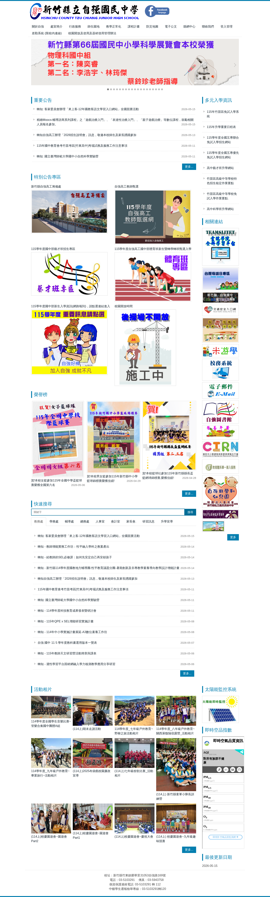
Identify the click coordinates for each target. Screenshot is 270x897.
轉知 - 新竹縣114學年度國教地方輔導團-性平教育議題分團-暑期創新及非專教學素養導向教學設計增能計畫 (108, 568)
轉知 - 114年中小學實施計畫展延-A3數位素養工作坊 (72, 632)
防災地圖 (152, 26)
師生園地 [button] (94, 26)
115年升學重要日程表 (221, 127)
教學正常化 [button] (113, 26)
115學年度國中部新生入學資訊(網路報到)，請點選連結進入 (70, 306)
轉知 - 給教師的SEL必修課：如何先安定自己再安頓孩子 (75, 557)
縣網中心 (189, 26)
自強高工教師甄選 (127, 186)
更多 (233, 537)
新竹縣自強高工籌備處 (46, 186)
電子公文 (171, 26)
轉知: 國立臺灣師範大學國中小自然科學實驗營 (67, 158)
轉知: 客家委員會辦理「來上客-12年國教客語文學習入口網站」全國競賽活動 (88, 111)
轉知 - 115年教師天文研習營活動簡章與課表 (67, 653)
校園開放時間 (124, 306)
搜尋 (190, 512)
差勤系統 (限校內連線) (47, 33)
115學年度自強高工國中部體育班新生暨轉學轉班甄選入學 (153, 248)
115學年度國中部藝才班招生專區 (53, 248)
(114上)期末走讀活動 (87, 728)
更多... (189, 166)
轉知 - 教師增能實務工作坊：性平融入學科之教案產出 (73, 546)
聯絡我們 (208, 26)
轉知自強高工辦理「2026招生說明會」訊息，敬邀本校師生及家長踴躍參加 (86, 137)
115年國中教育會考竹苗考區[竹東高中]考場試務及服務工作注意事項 (82, 148)
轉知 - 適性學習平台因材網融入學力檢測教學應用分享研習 (76, 664)
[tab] (108, 89)
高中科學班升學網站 (220, 209)
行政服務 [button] (75, 26)
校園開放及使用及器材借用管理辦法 (92, 33)
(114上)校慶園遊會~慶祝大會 (134, 836)
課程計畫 (134, 26)
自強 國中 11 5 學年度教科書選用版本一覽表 (67, 642)
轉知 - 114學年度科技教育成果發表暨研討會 (67, 610)
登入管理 (226, 26)
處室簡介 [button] (56, 26)
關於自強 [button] (38, 26)
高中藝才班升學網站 (220, 168)
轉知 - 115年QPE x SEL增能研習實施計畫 (66, 621)
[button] (35, 65)
